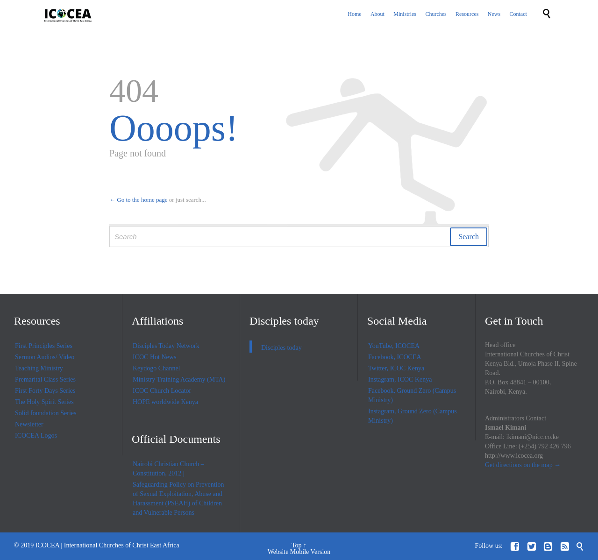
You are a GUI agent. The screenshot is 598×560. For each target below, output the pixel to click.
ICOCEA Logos (36, 435)
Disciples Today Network (166, 345)
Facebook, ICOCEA (394, 357)
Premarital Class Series (45, 379)
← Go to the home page (138, 199)
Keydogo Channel (156, 368)
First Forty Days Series (45, 390)
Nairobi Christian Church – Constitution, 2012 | (168, 469)
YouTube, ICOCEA (394, 345)
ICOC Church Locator (162, 390)
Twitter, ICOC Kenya (396, 368)
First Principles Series (43, 345)
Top (297, 545)
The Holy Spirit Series (44, 401)
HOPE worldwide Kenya (165, 401)
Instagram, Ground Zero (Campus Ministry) (412, 416)
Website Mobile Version (299, 551)
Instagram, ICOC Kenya (400, 379)
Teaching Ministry (39, 368)
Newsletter (29, 424)
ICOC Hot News (154, 357)
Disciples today (284, 321)
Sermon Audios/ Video (44, 357)
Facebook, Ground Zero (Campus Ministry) (412, 395)
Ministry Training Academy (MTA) (179, 379)
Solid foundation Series (45, 413)
